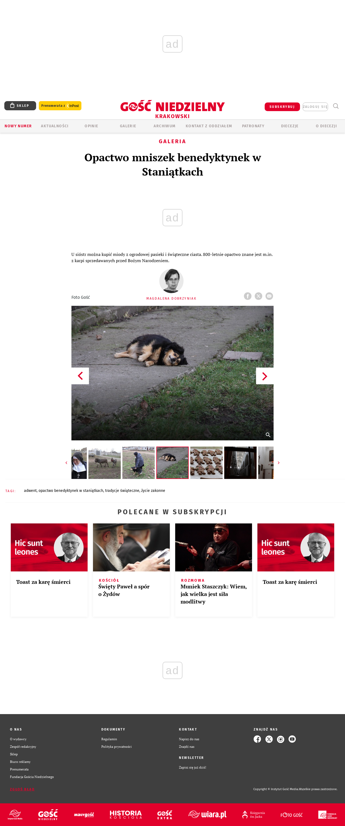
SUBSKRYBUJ (282, 107)
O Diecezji (326, 126)
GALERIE (128, 126)
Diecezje (290, 126)
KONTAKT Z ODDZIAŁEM (209, 126)
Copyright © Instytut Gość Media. (276, 789)
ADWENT (30, 490)
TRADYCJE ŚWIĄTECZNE (122, 490)
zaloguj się (315, 107)
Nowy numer (18, 126)
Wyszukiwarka (336, 106)
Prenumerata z (60, 106)
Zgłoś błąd (22, 789)
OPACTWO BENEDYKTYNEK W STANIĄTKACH (71, 490)
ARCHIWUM (164, 126)
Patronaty (253, 126)
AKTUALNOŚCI (54, 126)
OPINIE (91, 126)
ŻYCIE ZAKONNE (153, 490)
